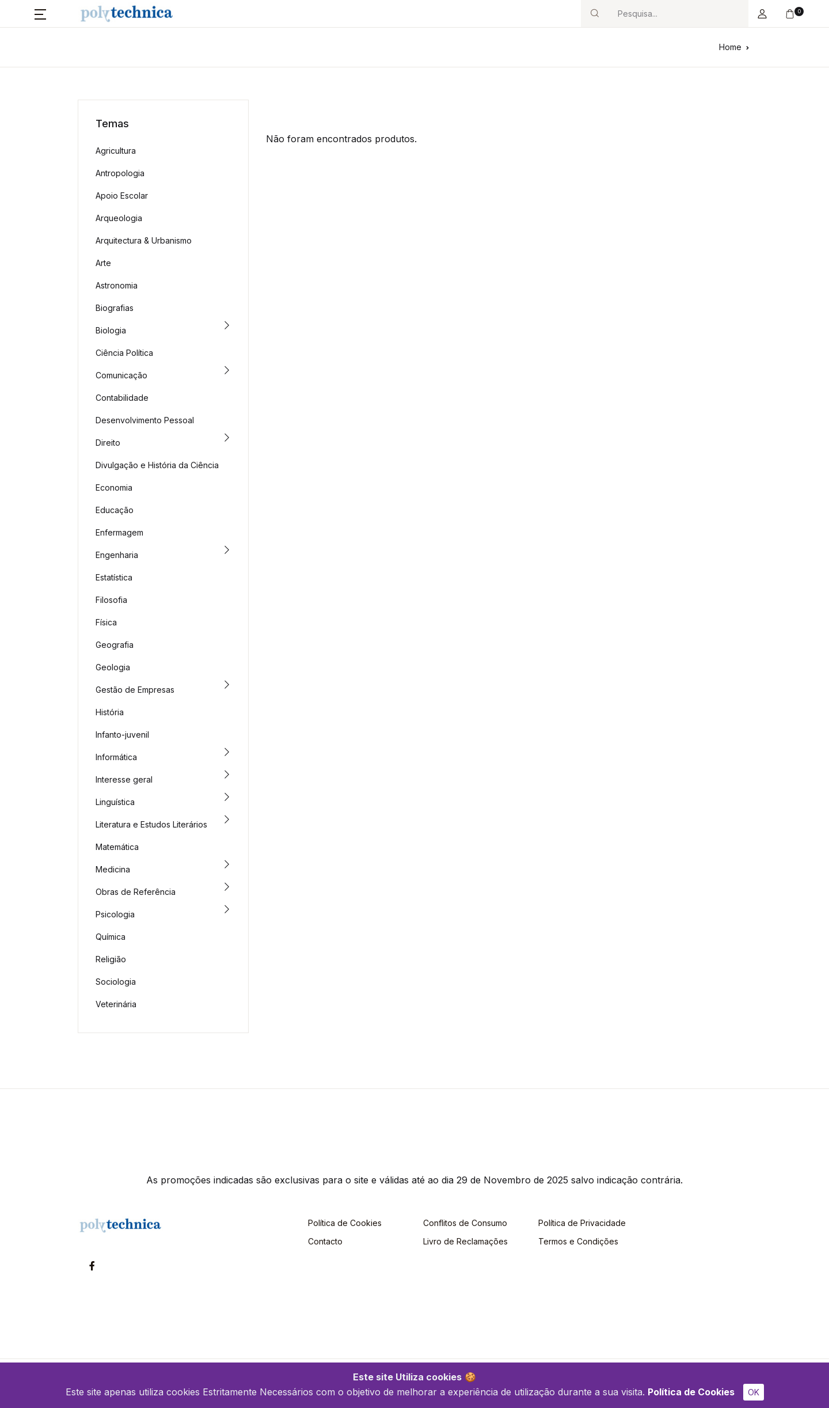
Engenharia (117, 555)
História (110, 712)
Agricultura (116, 150)
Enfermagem (119, 532)
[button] (40, 14)
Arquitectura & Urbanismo (144, 240)
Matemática (117, 847)
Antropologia (120, 173)
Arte (103, 263)
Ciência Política (124, 353)
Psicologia (115, 914)
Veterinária (116, 1004)
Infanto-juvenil (122, 734)
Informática (116, 757)
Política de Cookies (691, 1392)
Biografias (115, 308)
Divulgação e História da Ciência (157, 465)
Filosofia (111, 600)
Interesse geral (124, 779)
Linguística (115, 802)
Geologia (113, 667)
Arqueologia (119, 218)
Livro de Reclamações (465, 1241)
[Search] (678, 13)
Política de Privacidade (582, 1223)
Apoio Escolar (122, 195)
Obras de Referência (136, 892)
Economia (114, 487)
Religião (111, 959)
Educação (115, 510)
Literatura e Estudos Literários (151, 824)
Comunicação (121, 375)
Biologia (111, 330)
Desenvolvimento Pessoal (145, 420)
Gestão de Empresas (135, 689)
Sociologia (116, 981)
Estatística (114, 577)
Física (106, 622)
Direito (108, 442)
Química (111, 937)
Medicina (113, 869)
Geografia (115, 645)
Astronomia (117, 285)
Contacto (325, 1241)
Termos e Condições (578, 1241)
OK (753, 1392)
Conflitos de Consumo (465, 1223)
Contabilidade (122, 398)
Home (730, 47)
